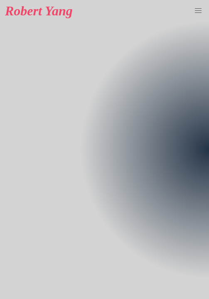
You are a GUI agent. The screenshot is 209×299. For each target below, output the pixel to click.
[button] (198, 11)
